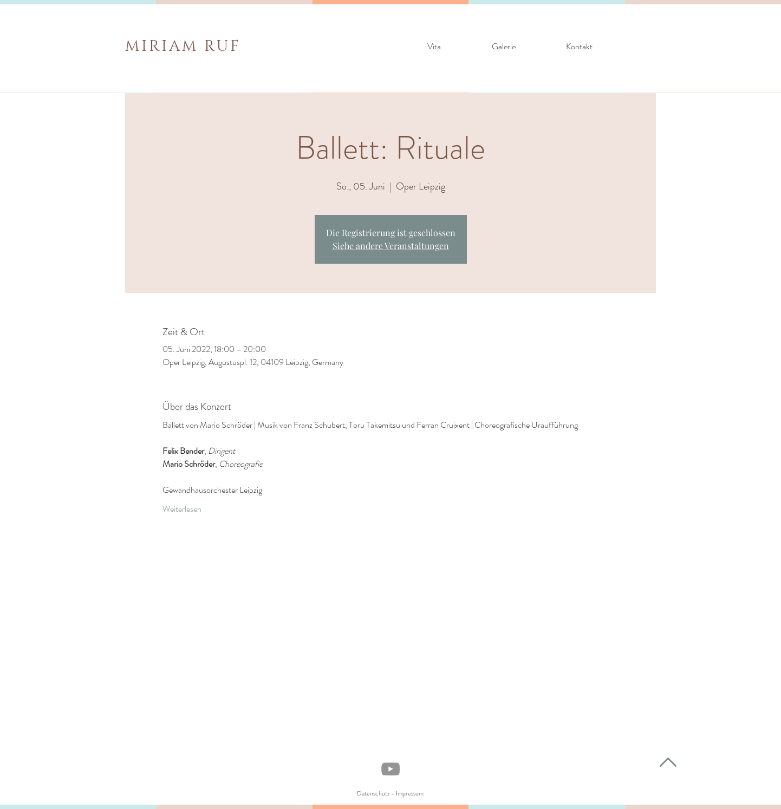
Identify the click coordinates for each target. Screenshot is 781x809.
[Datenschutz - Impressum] (390, 794)
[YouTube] (390, 769)
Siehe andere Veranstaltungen (391, 245)
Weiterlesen (181, 509)
